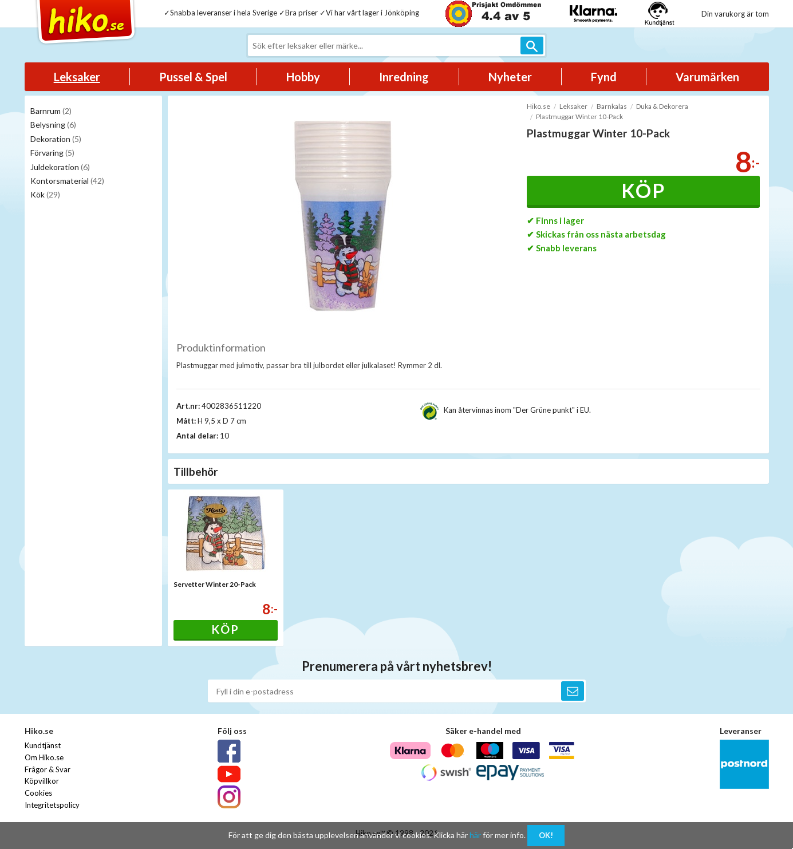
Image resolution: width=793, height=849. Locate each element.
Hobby (303, 77)
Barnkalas (612, 106)
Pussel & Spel (193, 77)
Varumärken (707, 77)
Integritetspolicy (52, 804)
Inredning (404, 77)
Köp (643, 190)
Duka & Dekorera (662, 106)
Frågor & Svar (47, 769)
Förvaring (52, 152)
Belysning (53, 124)
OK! (546, 835)
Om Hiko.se (44, 757)
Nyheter (510, 77)
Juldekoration (60, 167)
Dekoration (55, 139)
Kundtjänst (43, 745)
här (475, 835)
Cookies (38, 792)
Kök (45, 194)
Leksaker (77, 77)
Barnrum (51, 111)
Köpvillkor (42, 780)
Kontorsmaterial (67, 180)
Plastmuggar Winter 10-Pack (579, 116)
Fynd (604, 77)
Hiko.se (538, 106)
